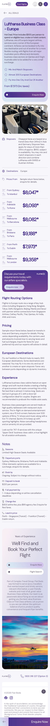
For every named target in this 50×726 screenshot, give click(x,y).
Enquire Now (36, 564)
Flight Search (36, 571)
